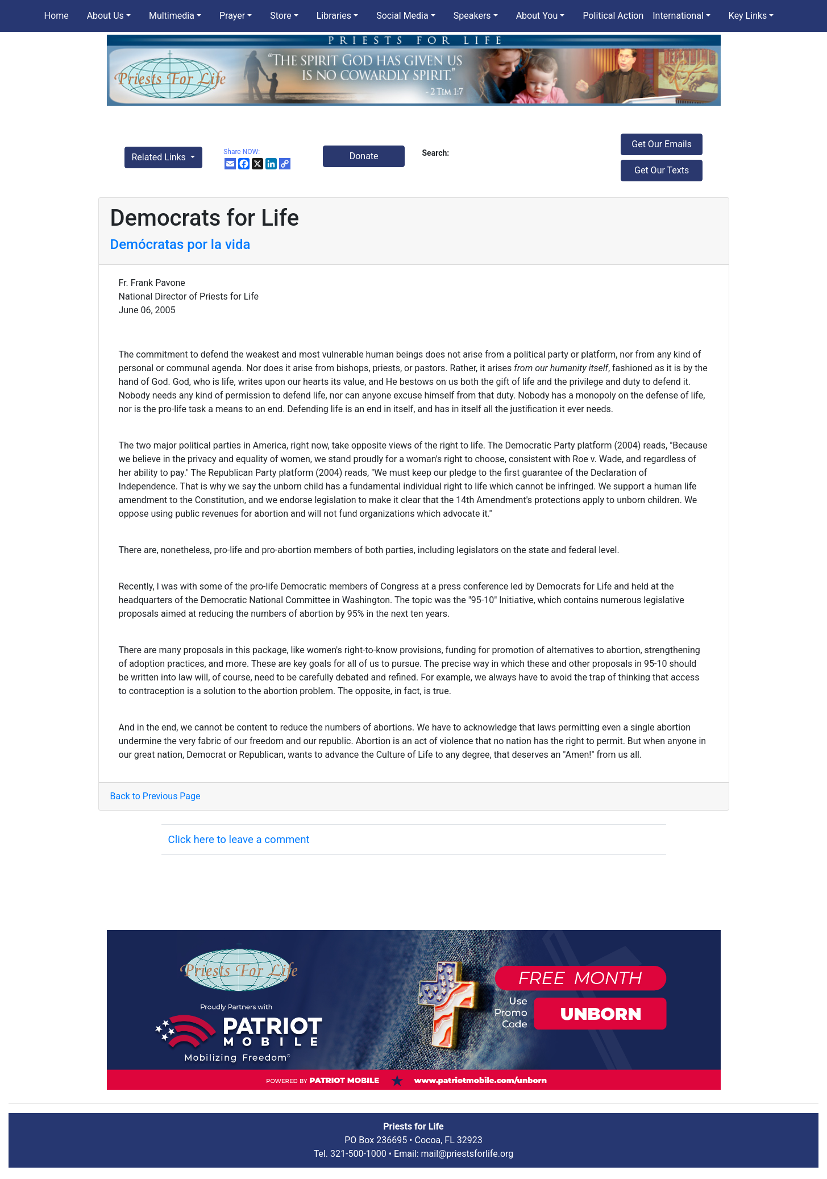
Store (280, 15)
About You (537, 15)
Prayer (232, 15)
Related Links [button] (160, 157)
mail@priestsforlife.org (467, 1153)
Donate (364, 156)
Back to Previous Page (155, 796)
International (678, 15)
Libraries (334, 15)
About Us (105, 15)
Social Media (402, 15)
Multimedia (171, 15)
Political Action (613, 15)
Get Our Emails (661, 144)
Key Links (748, 15)
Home (56, 15)
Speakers (472, 15)
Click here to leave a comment (239, 839)
